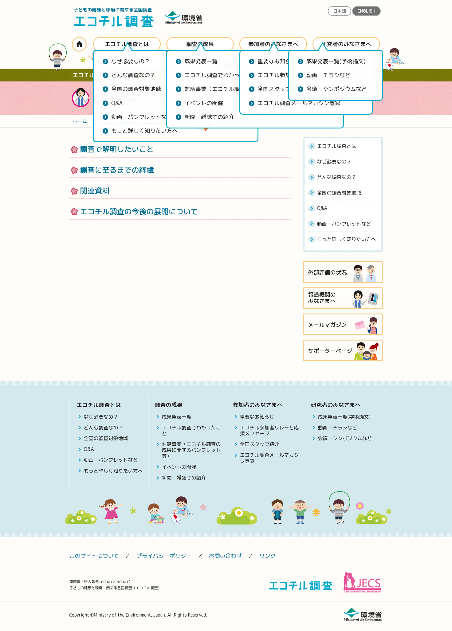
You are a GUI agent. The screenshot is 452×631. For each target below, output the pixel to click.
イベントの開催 (179, 466)
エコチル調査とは (127, 44)
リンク (267, 556)
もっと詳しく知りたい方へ (346, 239)
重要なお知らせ (257, 416)
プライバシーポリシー (164, 556)
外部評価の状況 (327, 272)
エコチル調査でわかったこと (191, 430)
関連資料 (95, 190)
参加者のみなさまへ (273, 44)
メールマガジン (327, 325)
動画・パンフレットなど (344, 223)
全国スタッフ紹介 (259, 444)
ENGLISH (366, 11)
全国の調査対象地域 (339, 192)
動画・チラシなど (337, 427)
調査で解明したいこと (117, 149)
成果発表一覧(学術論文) (344, 416)
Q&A (322, 208)
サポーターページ (330, 351)
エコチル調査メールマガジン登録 (269, 458)
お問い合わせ (225, 556)
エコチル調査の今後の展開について (139, 211)
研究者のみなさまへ (346, 44)
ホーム (79, 44)
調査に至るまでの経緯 (117, 170)
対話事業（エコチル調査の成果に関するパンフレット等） (191, 450)
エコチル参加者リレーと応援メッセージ (269, 430)
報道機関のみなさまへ (322, 298)
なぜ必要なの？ (334, 161)
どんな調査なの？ (336, 177)
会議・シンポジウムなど (345, 438)
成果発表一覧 (176, 416)
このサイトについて (94, 556)
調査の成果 (200, 44)
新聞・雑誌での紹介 (184, 477)
